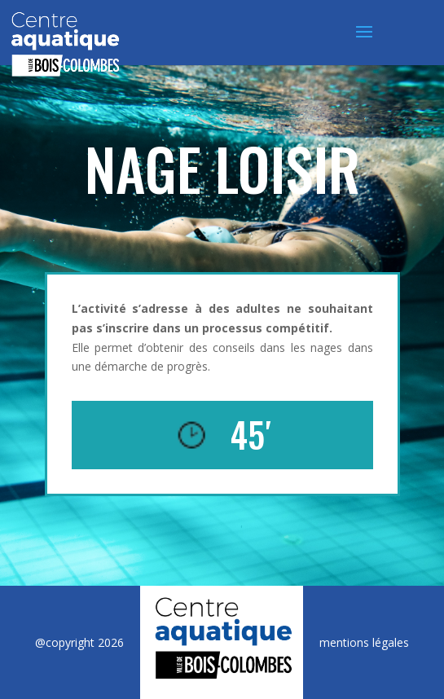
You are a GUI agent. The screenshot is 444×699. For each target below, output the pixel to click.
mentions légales (364, 642)
